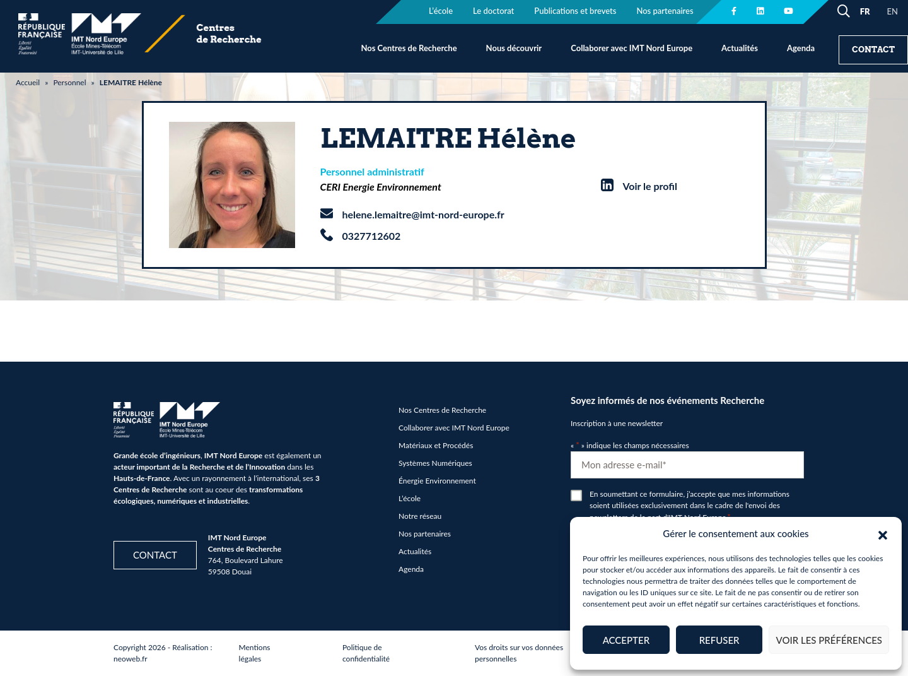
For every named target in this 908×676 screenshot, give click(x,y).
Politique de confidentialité (366, 653)
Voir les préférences (829, 640)
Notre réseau (420, 516)
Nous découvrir (514, 48)
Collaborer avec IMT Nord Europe (631, 48)
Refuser (719, 640)
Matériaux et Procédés (436, 445)
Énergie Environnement (437, 480)
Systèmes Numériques (435, 463)
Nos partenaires (425, 533)
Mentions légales (255, 653)
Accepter (626, 640)
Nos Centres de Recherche (409, 48)
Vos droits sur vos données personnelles (519, 653)
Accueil (28, 82)
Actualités (739, 48)
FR (865, 11)
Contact (873, 49)
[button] (882, 533)
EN (892, 11)
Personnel (69, 82)
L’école (410, 498)
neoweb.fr (131, 658)
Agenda (801, 48)
